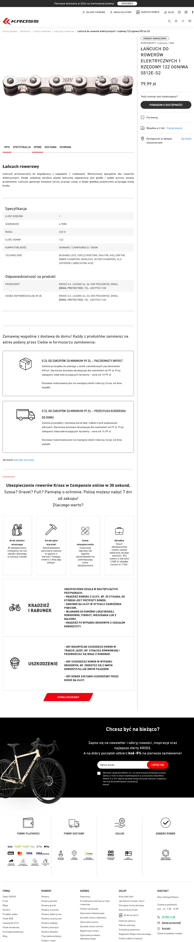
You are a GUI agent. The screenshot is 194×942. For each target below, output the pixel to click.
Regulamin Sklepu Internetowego (135, 933)
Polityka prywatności (129, 929)
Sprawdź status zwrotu (91, 926)
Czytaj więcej (174, 128)
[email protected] (71, 288)
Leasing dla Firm (11, 922)
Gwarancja (85, 896)
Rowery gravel (48, 905)
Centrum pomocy (127, 920)
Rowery (45, 896)
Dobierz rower (150, 11)
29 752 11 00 (168, 916)
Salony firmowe (95, 12)
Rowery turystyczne (51, 918)
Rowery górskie (49, 900)
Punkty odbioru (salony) (130, 938)
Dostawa (51, 147)
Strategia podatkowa (13, 931)
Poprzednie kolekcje (51, 936)
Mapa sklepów (122, 12)
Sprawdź (186, 138)
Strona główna (10, 31)
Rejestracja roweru (89, 930)
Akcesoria (25, 31)
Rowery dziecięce (50, 927)
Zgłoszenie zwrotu (89, 921)
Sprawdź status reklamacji (93, 917)
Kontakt (166, 928)
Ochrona (65, 147)
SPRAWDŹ (127, 3)
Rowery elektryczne (51, 914)
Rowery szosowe (49, 909)
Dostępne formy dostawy (131, 905)
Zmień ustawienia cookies (169, 933)
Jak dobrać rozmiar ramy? (131, 900)
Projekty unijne (10, 914)
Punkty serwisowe (89, 908)
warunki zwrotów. (24, 459)
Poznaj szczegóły (68, 697)
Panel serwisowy (11, 927)
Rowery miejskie (49, 922)
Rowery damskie (49, 931)
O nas (5, 900)
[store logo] (21, 21)
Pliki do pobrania (127, 925)
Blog (171, 12)
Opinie (38, 147)
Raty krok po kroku (128, 909)
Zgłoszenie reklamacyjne (92, 913)
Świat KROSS (9, 896)
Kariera (6, 909)
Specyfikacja (22, 147)
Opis (7, 147)
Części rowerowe (42, 31)
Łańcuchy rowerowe (64, 31)
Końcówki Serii (126, 896)
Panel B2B (8, 918)
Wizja (5, 905)
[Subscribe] (157, 765)
